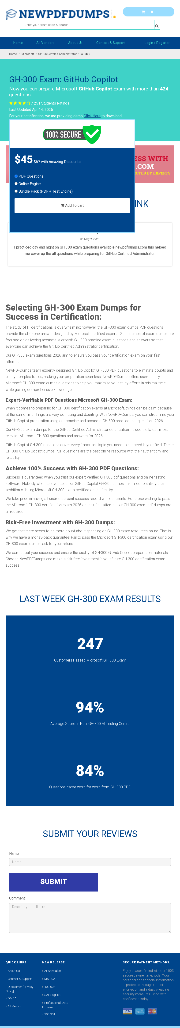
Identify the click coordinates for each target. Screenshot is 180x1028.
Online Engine (28, 184)
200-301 (49, 1014)
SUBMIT (53, 881)
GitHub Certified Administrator (57, 54)
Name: (14, 853)
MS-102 (49, 979)
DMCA (12, 998)
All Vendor (14, 1006)
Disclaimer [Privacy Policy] (19, 989)
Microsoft (28, 54)
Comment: (17, 898)
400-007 (49, 987)
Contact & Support (20, 979)
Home (13, 54)
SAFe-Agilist (52, 995)
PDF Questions (29, 176)
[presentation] (135, 882)
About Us (14, 971)
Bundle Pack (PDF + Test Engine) (44, 191)
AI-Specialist (52, 971)
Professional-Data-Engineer (55, 1005)
